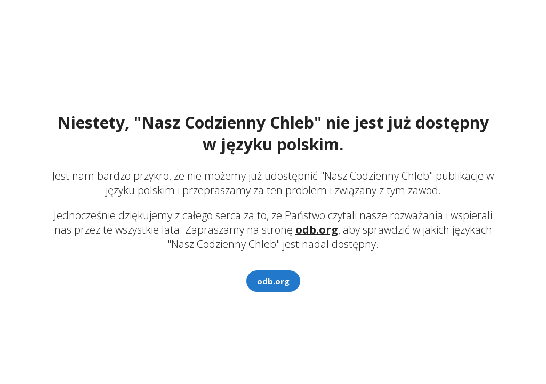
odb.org (316, 229)
